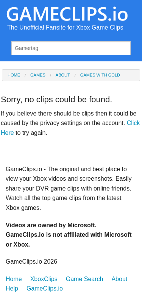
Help (12, 288)
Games (37, 75)
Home (14, 75)
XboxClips (44, 279)
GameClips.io (45, 288)
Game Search (84, 279)
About (63, 75)
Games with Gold (100, 75)
